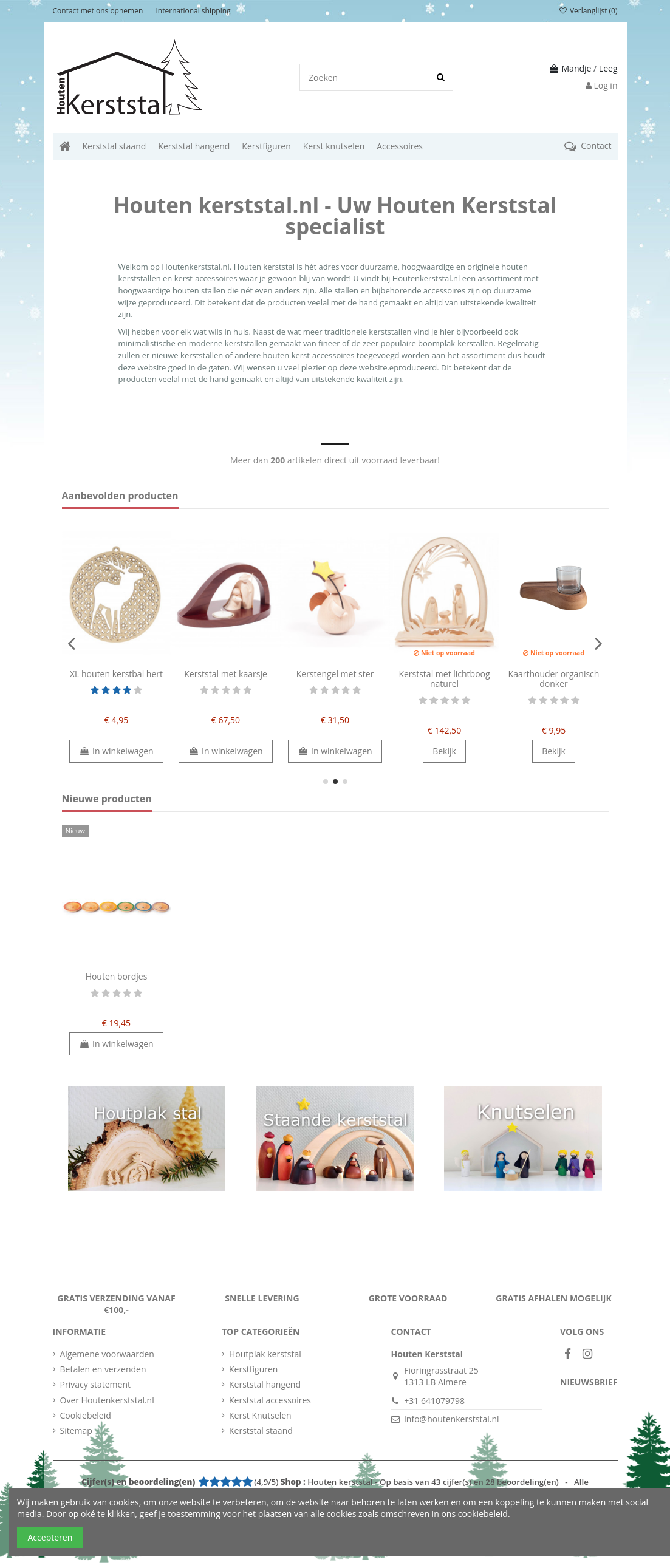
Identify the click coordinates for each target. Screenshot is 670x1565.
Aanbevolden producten (120, 496)
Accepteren (50, 1537)
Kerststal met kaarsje (225, 674)
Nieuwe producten (107, 799)
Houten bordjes (117, 976)
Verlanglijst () (587, 10)
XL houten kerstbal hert (116, 674)
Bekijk (444, 751)
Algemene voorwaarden (107, 1354)
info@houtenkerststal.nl (451, 1419)
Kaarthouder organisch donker (554, 679)
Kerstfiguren (253, 1369)
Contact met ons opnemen (99, 10)
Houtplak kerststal (265, 1354)
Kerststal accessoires (270, 1400)
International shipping (193, 10)
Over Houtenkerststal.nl (107, 1400)
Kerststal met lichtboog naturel (444, 679)
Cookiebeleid (85, 1415)
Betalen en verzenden (103, 1369)
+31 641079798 (434, 1400)
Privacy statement (95, 1384)
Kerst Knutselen (260, 1415)
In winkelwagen (116, 751)
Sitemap (76, 1430)
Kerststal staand (261, 1430)
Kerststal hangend (265, 1384)
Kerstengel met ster (335, 674)
